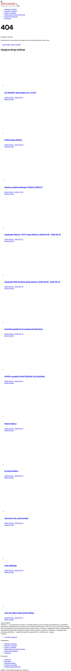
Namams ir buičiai (23, 388)
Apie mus (38, 386)
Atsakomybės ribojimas (43, 396)
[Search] (67, 6)
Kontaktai (38, 388)
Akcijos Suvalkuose (24, 398)
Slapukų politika (40, 391)
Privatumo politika (41, 393)
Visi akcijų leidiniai (6, 385)
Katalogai (21, 400)
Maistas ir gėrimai (23, 386)
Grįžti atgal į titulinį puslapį (35, 33)
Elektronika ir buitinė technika (24, 394)
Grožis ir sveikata (23, 391)
